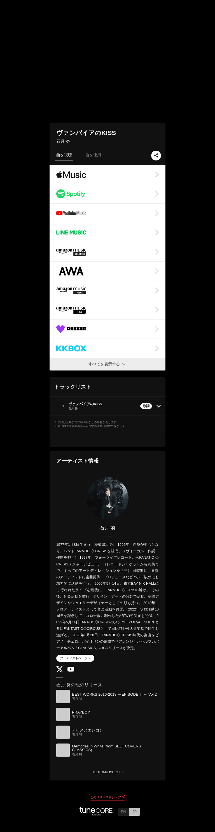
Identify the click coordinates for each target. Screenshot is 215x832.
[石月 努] (107, 498)
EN (123, 812)
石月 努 (63, 141)
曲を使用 (93, 155)
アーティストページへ (75, 658)
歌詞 (146, 406)
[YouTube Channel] (70, 670)
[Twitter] (59, 671)
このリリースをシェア (107, 797)
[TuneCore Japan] (96, 814)
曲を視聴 (64, 155)
